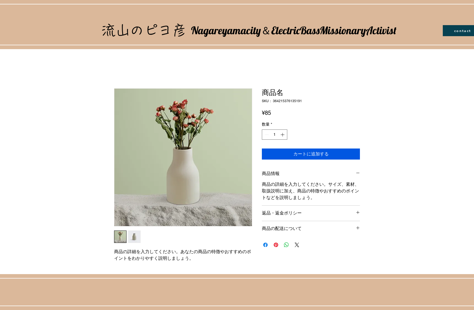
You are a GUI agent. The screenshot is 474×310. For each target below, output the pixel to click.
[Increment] (283, 134)
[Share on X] (297, 245)
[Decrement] (266, 134)
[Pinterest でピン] (276, 245)
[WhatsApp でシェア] (286, 245)
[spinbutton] (275, 134)
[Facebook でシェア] (265, 245)
